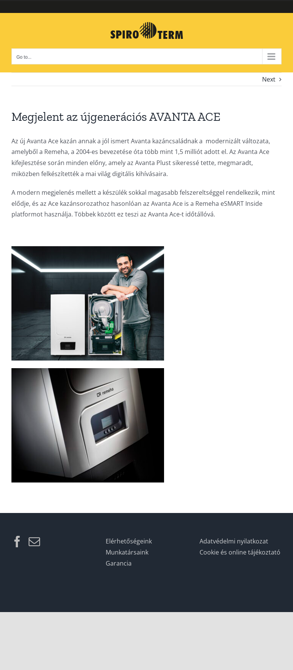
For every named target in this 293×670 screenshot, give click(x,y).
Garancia (119, 563)
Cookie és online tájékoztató (240, 552)
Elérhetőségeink (129, 541)
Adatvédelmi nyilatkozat (234, 541)
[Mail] (34, 541)
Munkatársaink (127, 552)
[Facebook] (17, 541)
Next (268, 79)
